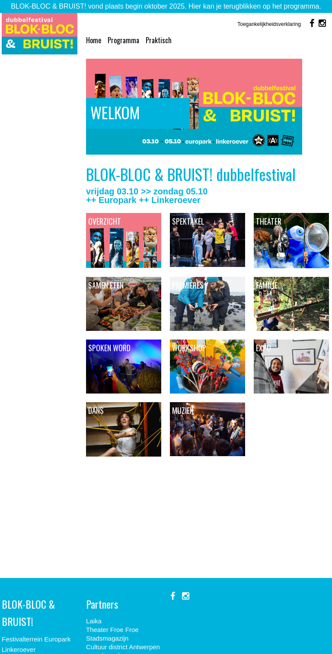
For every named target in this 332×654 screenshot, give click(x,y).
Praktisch (159, 40)
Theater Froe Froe (112, 629)
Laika (94, 621)
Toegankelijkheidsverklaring (269, 24)
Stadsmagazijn (107, 638)
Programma (123, 40)
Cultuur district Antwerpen (123, 647)
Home (93, 40)
